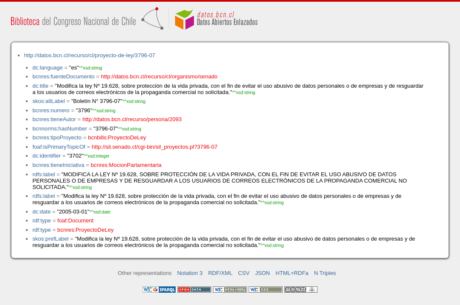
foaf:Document (75, 220)
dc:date (41, 211)
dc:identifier (46, 155)
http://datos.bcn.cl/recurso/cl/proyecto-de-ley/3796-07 (89, 55)
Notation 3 (190, 273)
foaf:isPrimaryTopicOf (58, 147)
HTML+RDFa (292, 273)
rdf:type (41, 220)
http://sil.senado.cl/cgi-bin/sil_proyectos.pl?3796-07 (155, 147)
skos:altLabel (48, 101)
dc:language (47, 67)
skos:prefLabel (50, 239)
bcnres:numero (50, 110)
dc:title (40, 86)
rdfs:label (43, 174)
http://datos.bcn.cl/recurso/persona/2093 (132, 119)
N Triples (325, 273)
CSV (244, 273)
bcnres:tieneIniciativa (58, 165)
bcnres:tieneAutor (54, 119)
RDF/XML (220, 273)
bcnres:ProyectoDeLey (85, 230)
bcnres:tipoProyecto (56, 137)
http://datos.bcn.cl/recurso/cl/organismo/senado (159, 76)
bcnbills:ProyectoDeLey (117, 137)
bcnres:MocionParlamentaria (126, 165)
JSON (262, 273)
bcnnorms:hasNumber (59, 128)
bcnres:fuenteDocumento (63, 76)
